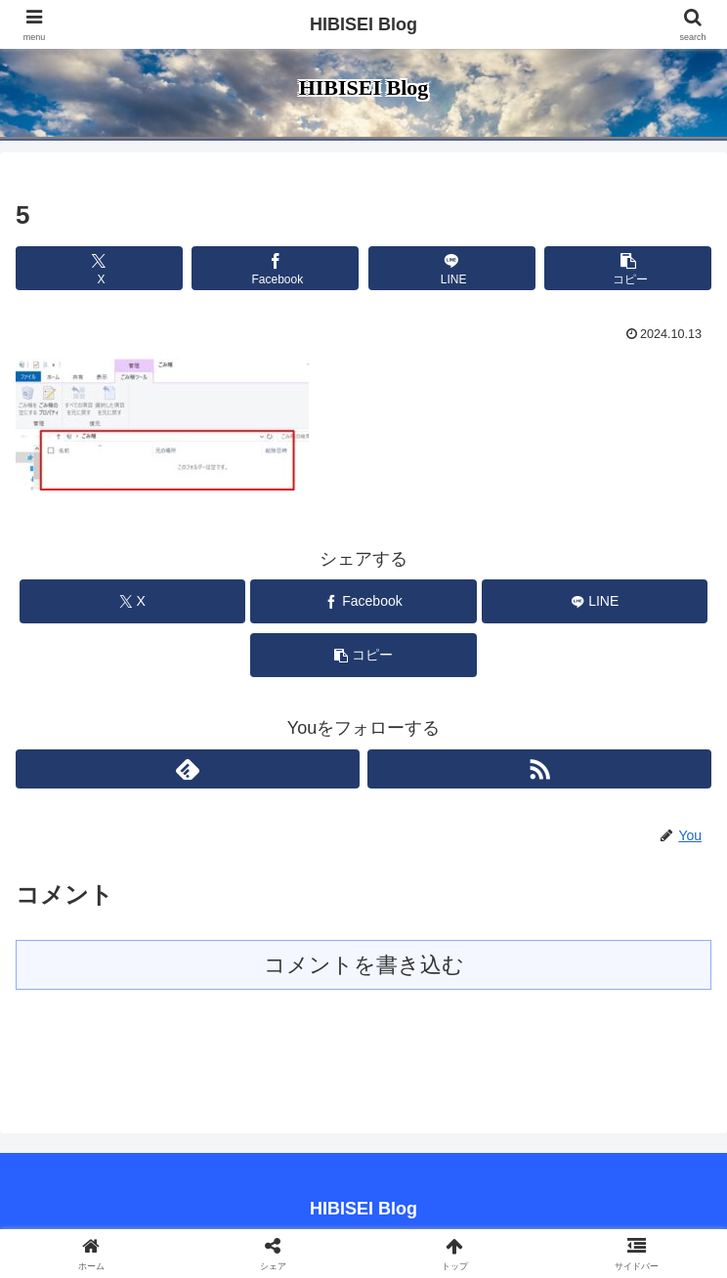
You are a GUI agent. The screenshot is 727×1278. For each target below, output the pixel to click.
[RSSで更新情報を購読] (539, 768)
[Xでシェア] (99, 268)
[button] (627, 268)
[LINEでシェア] (451, 268)
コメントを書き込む (364, 965)
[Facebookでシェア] (275, 268)
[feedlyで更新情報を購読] (188, 768)
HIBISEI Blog (363, 24)
